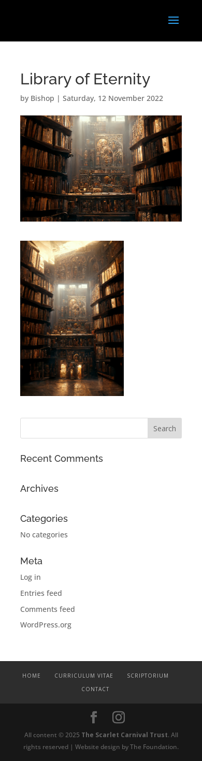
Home (31, 675)
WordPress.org (45, 625)
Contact (95, 689)
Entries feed (41, 593)
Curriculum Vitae (83, 675)
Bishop (42, 98)
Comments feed (47, 609)
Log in (30, 577)
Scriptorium (148, 675)
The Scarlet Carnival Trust (124, 734)
